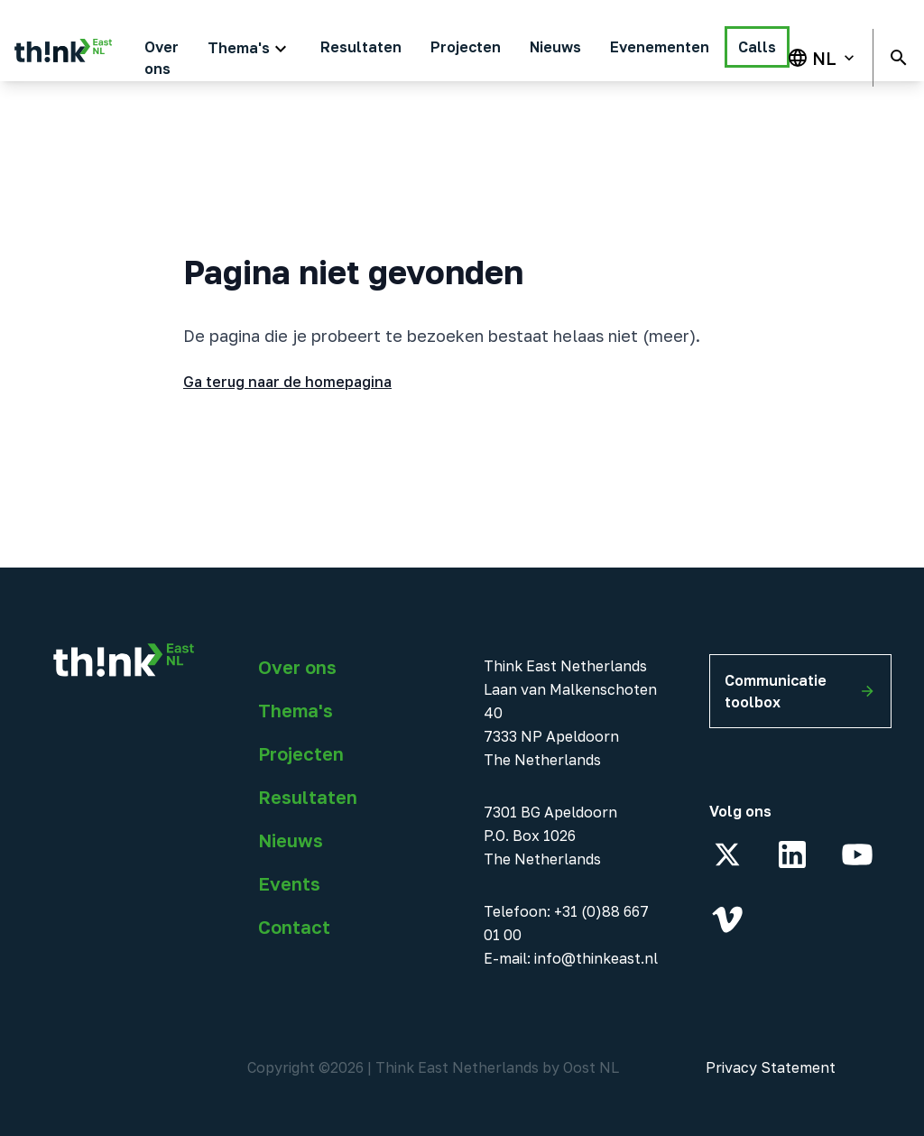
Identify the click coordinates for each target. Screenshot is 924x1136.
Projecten (301, 753)
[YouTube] (857, 854)
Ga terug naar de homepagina (287, 382)
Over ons (297, 667)
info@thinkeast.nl (596, 958)
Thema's (295, 710)
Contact (294, 926)
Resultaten (307, 797)
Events (289, 883)
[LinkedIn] (792, 854)
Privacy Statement (771, 1067)
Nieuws (290, 840)
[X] (727, 854)
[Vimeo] (727, 919)
